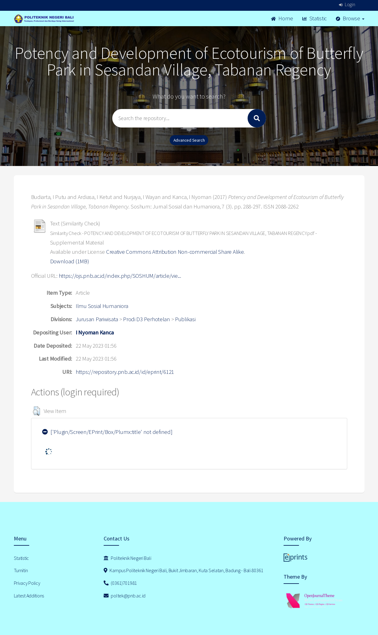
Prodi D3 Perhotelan (146, 319)
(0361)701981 (120, 583)
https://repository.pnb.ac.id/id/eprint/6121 (125, 371)
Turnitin (21, 570)
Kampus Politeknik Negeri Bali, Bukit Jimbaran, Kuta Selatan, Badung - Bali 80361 (183, 570)
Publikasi (185, 319)
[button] (36, 411)
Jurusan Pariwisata (97, 319)
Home (282, 18)
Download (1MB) (69, 261)
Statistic (314, 18)
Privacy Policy (27, 583)
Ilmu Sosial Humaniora (102, 305)
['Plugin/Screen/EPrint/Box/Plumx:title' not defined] (107, 431)
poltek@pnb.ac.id (124, 596)
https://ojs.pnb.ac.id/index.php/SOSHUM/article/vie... (120, 275)
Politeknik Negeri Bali (127, 558)
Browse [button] (350, 18)
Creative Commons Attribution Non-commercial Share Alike (175, 251)
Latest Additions (29, 596)
